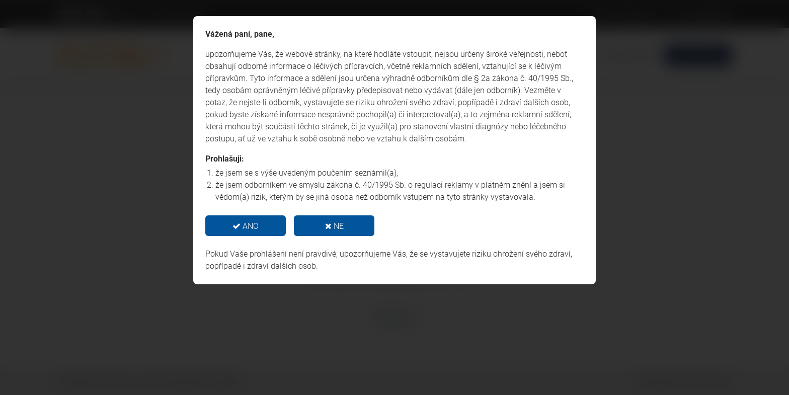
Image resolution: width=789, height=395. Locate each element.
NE (334, 226)
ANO (245, 226)
